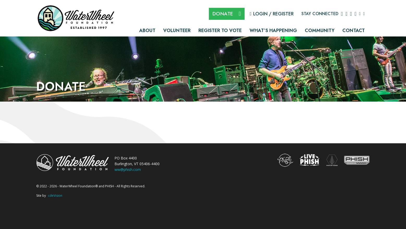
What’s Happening (273, 30)
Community (320, 30)
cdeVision (55, 195)
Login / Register (273, 13)
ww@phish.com (127, 169)
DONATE (223, 13)
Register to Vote (220, 30)
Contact (353, 30)
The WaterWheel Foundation (76, 17)
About (147, 30)
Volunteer (177, 30)
